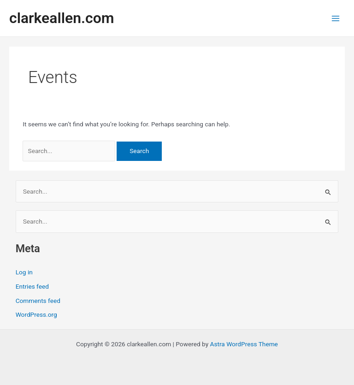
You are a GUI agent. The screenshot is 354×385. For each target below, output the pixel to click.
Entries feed (32, 286)
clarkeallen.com (61, 18)
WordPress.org (36, 314)
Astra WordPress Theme (244, 344)
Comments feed (38, 300)
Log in (24, 272)
